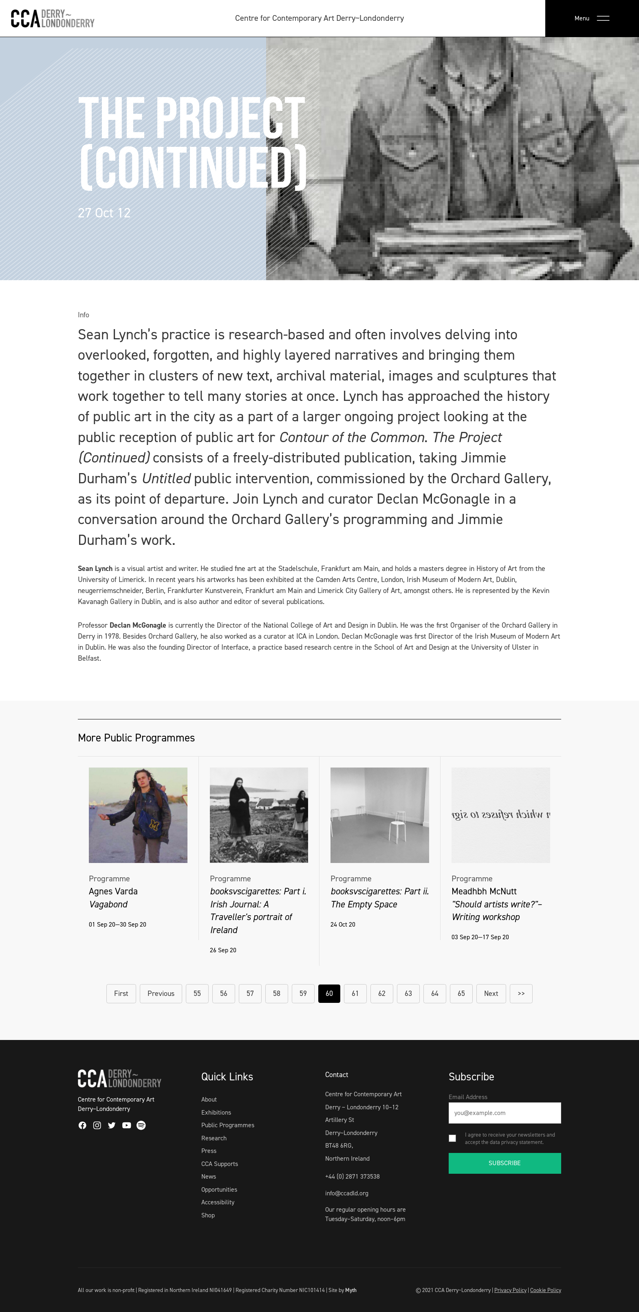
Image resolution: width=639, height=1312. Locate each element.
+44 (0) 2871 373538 (352, 1176)
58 (276, 993)
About (209, 1099)
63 (408, 993)
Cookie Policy (545, 1290)
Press (208, 1150)
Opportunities (219, 1189)
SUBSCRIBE (505, 1163)
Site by (342, 1290)
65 (461, 993)
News (208, 1176)
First (121, 993)
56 (223, 993)
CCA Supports (219, 1163)
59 (303, 993)
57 (250, 993)
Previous (161, 993)
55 (197, 993)
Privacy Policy (510, 1290)
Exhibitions (216, 1112)
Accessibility (217, 1202)
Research (214, 1138)
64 (434, 993)
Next (491, 993)
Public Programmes (227, 1125)
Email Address (468, 1097)
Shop (208, 1215)
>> (521, 993)
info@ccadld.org (346, 1193)
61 (355, 993)
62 (382, 993)
